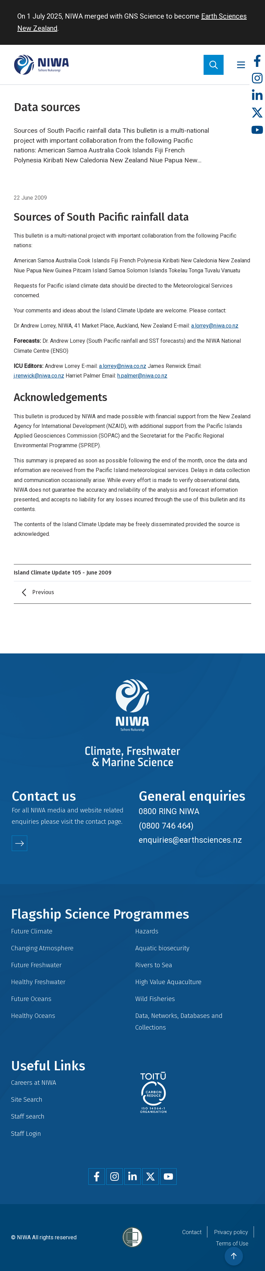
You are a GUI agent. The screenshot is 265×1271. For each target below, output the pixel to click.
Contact (192, 1232)
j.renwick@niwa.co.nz (39, 375)
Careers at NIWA (33, 1083)
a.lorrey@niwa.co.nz (214, 325)
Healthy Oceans (33, 1016)
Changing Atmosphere (42, 948)
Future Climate (31, 931)
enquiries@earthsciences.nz (190, 840)
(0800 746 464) (166, 826)
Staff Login (26, 1134)
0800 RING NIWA (169, 811)
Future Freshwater (36, 965)
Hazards (146, 931)
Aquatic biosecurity (162, 948)
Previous (43, 592)
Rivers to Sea (153, 965)
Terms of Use (232, 1243)
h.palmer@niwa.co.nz (142, 375)
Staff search (28, 1116)
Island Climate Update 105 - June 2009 (62, 572)
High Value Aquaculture (168, 982)
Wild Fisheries (155, 999)
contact (96, 821)
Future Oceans (31, 999)
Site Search (26, 1099)
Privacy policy (231, 1232)
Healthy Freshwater (38, 982)
